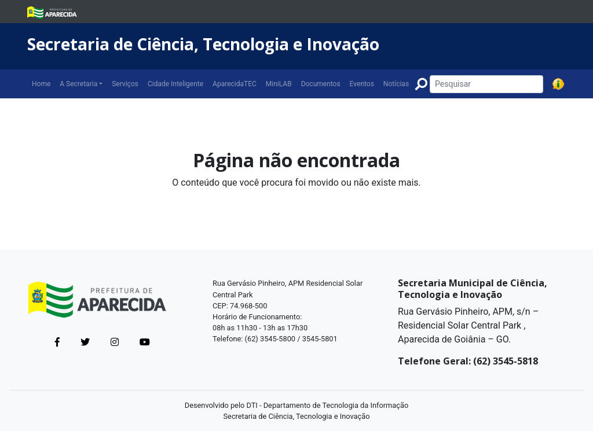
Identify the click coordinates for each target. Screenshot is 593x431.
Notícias (396, 84)
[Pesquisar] (486, 84)
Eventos (362, 84)
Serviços (125, 84)
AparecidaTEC (235, 84)
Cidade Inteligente (175, 84)
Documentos (321, 84)
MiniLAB (279, 84)
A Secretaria (78, 84)
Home (41, 84)
